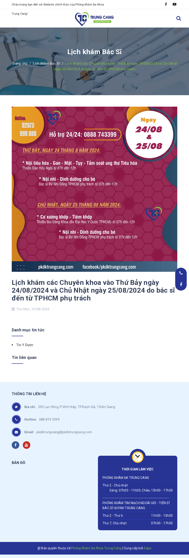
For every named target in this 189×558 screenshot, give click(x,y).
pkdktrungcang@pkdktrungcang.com (58, 432)
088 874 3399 (42, 419)
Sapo (148, 548)
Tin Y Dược (25, 345)
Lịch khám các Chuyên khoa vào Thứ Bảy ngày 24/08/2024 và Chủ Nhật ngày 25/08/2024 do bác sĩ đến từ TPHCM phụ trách (93, 290)
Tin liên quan (24, 357)
